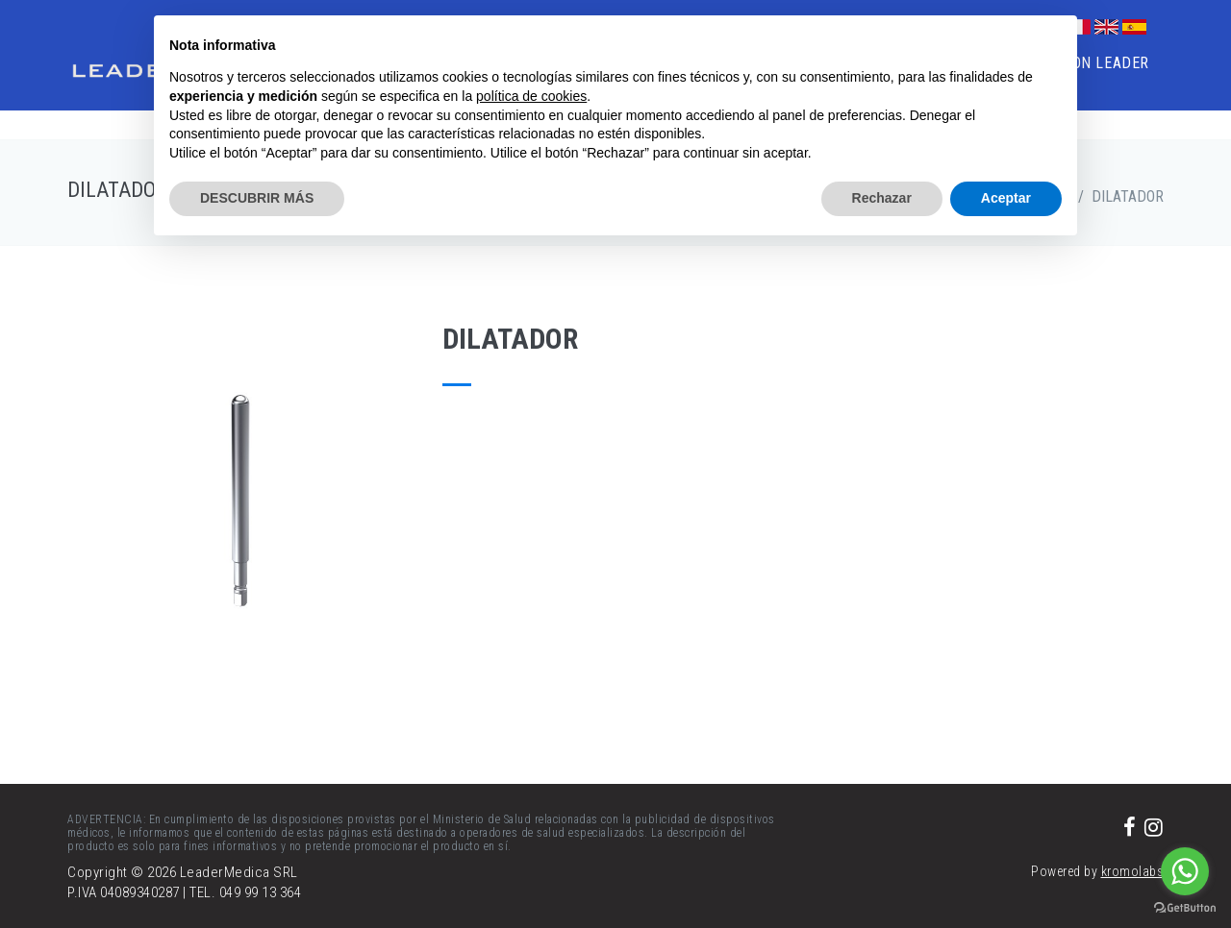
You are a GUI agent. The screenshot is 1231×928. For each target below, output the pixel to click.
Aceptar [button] (1006, 198)
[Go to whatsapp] (1185, 871)
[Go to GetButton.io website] (1185, 908)
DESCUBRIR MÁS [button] (257, 198)
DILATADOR (1128, 196)
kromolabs (1133, 871)
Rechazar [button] (882, 198)
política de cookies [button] (531, 96)
